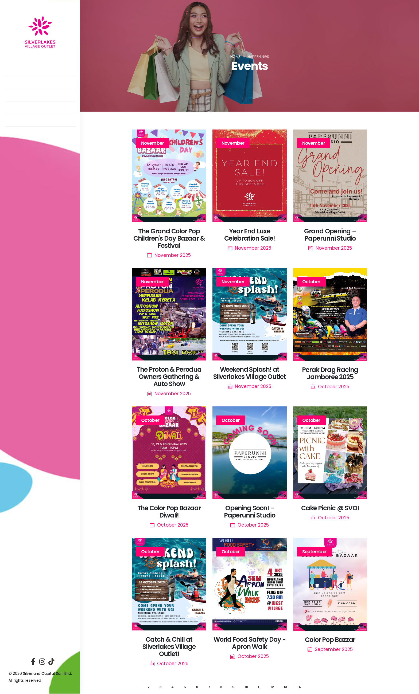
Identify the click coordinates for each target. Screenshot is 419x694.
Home (235, 56)
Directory (23, 86)
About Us (21, 73)
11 (259, 687)
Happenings (24, 98)
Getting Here (26, 123)
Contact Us (25, 136)
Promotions (25, 111)
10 (246, 687)
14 (299, 687)
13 (285, 687)
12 (272, 687)
